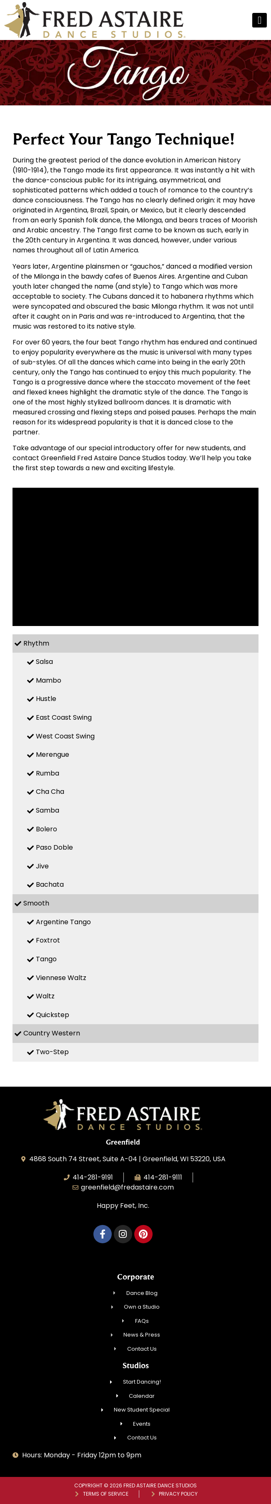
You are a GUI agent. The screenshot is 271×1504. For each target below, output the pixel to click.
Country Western (51, 1033)
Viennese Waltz (61, 978)
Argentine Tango (63, 922)
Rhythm (36, 643)
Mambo (48, 680)
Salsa (44, 661)
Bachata (50, 884)
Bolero (46, 829)
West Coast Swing (65, 736)
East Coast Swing (64, 717)
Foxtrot (48, 940)
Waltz (45, 996)
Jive (42, 866)
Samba (47, 810)
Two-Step (52, 1052)
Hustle (46, 698)
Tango (46, 959)
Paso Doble (54, 847)
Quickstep (52, 1015)
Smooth (36, 903)
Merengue (52, 754)
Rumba (47, 773)
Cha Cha (50, 791)
